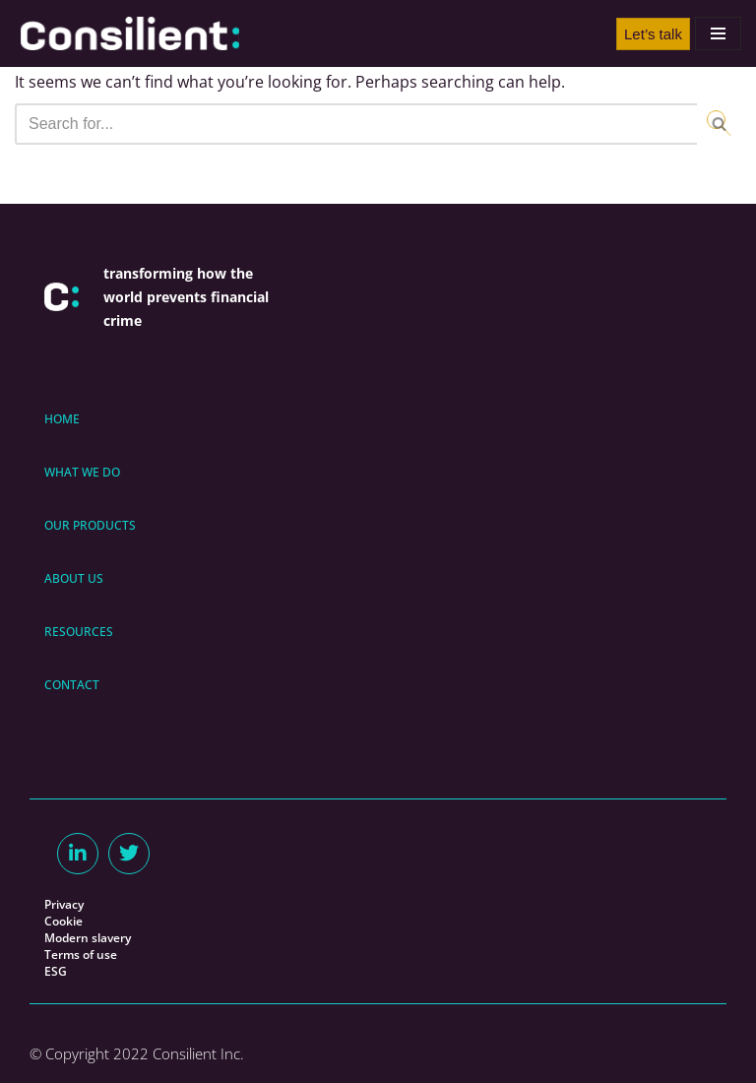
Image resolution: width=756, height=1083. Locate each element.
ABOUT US (73, 578)
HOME (62, 419)
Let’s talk (653, 34)
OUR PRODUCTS (90, 525)
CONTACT (71, 684)
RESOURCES (78, 631)
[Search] (356, 124)
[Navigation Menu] (718, 33)
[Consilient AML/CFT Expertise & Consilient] (130, 33)
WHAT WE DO (82, 472)
